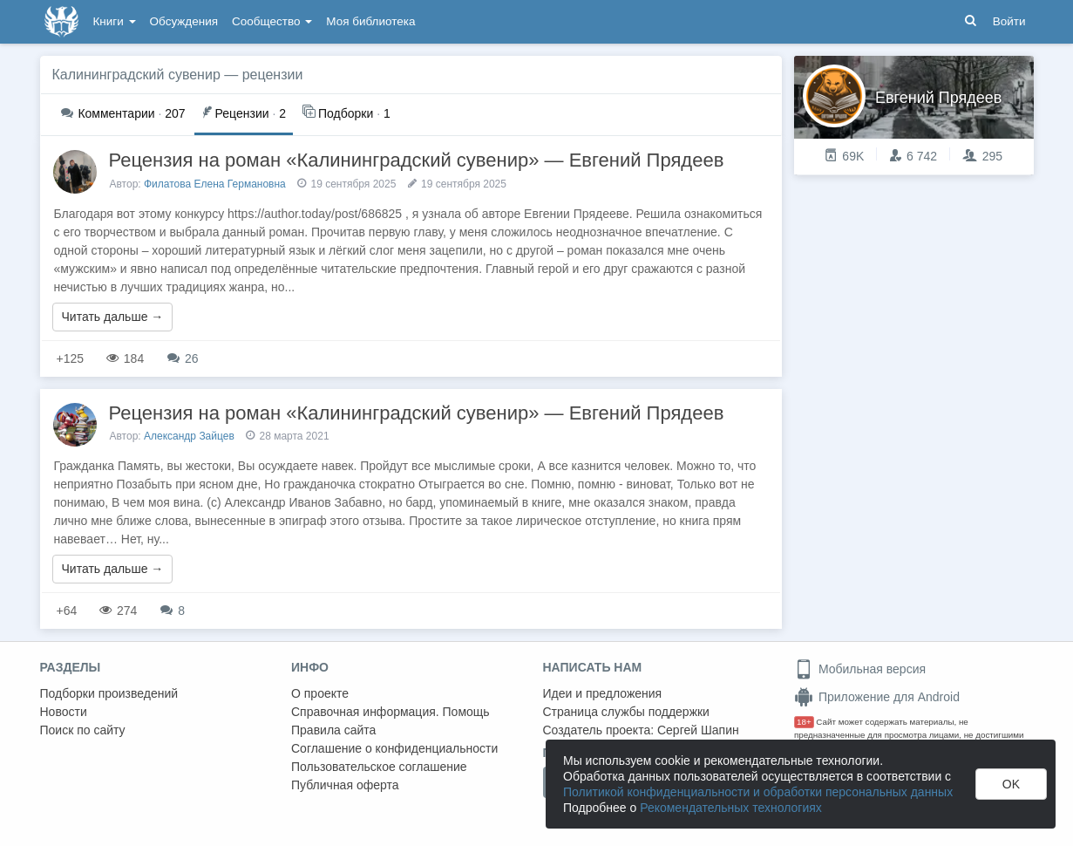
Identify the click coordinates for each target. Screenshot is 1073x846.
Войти (1009, 21)
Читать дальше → (113, 317)
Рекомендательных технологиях (731, 808)
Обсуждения (184, 21)
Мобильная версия (860, 669)
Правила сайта (333, 730)
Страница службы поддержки (626, 712)
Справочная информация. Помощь (390, 712)
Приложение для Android (877, 696)
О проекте (320, 693)
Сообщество (272, 21)
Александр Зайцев (189, 436)
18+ (804, 722)
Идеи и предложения (602, 693)
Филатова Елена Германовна (215, 184)
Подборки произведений (109, 693)
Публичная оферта (345, 785)
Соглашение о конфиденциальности (394, 748)
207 (123, 113)
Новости (63, 712)
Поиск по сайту (83, 730)
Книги (114, 21)
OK (1011, 784)
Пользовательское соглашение (379, 767)
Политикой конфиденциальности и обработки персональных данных (758, 792)
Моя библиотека (370, 21)
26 (182, 358)
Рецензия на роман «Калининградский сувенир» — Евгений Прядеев (416, 160)
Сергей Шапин (698, 730)
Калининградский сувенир (136, 74)
